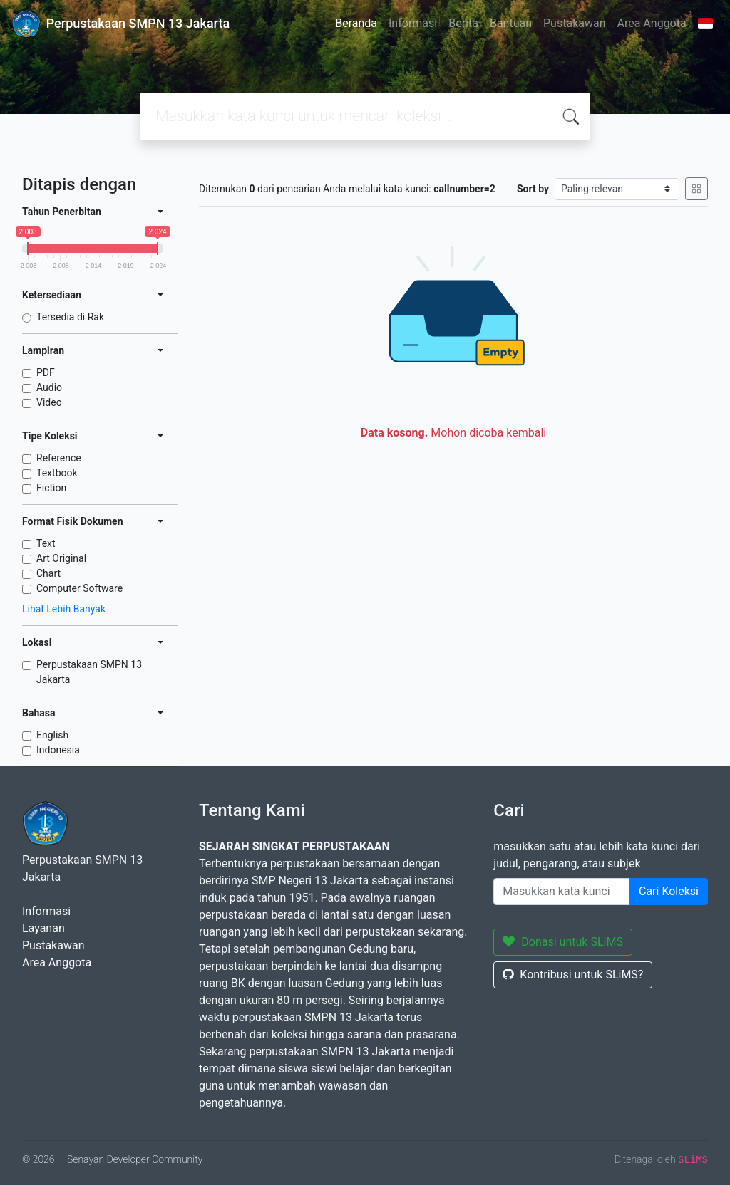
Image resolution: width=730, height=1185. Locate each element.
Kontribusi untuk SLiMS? (573, 974)
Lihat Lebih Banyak (64, 609)
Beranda (356, 23)
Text (46, 543)
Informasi (413, 23)
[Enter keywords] (561, 891)
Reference (58, 458)
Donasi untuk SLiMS (563, 942)
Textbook (57, 473)
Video (49, 402)
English (52, 735)
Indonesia (58, 750)
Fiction (51, 488)
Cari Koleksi (669, 891)
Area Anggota (652, 23)
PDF (45, 372)
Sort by (533, 188)
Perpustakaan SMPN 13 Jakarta (89, 672)
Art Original (61, 558)
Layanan (43, 928)
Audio (49, 387)
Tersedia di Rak (70, 317)
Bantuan (511, 23)
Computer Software (79, 588)
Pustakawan (574, 23)
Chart (48, 573)
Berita (463, 23)
